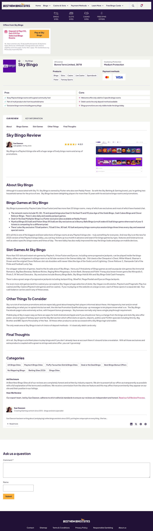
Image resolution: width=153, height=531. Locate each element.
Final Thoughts (69, 126)
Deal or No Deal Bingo (91, 365)
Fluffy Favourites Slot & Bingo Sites (62, 365)
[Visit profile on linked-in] (131, 424)
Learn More (98, 5)
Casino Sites (86, 16)
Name (6, 485)
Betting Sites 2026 (37, 370)
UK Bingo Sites (14, 365)
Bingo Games (22, 126)
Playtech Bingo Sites (33, 365)
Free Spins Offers (101, 16)
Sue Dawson (18, 143)
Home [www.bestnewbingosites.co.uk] (38, 5)
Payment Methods (80, 5)
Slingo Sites (54, 370)
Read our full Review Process (132, 397)
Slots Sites (71, 16)
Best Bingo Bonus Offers (115, 365)
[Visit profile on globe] (141, 424)
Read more (13, 424)
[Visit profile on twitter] (136, 424)
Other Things (53, 126)
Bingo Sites (56, 16)
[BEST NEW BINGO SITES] (16, 5)
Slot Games (38, 126)
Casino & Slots (61, 5)
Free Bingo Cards (115, 5)
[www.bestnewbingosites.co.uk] (19, 61)
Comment (8, 460)
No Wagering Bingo (16, 370)
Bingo (47, 5)
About (9, 126)
